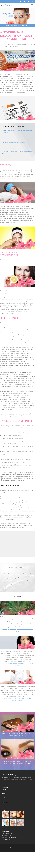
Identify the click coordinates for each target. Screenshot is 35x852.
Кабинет (4, 793)
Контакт (4, 797)
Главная (4, 789)
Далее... (23, 735)
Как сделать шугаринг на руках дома (13, 142)
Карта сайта (5, 802)
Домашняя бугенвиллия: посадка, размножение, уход (17, 152)
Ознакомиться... (17, 588)
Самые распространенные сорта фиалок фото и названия (17, 131)
